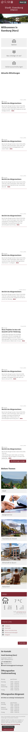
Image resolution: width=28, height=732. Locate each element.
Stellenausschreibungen (11, 632)
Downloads (8, 628)
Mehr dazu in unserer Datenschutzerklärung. (10, 724)
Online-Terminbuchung (12, 2)
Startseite (2, 2)
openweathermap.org (21, 611)
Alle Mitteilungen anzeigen (18, 461)
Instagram (7, 634)
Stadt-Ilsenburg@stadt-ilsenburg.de (12, 665)
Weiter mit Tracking (8, 729)
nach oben (22, 643)
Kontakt (9, 2)
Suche (5, 2)
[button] (23, 2)
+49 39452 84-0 (6, 661)
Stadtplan (7, 626)
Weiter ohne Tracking (8, 727)
